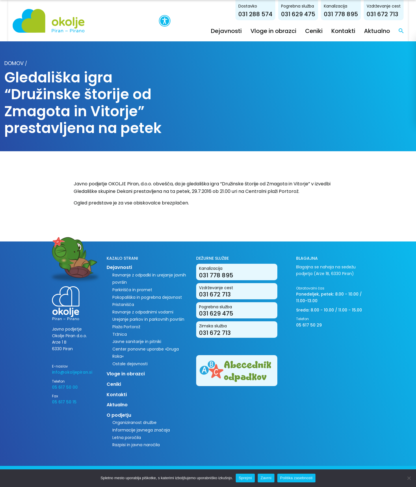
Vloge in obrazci (281, 31)
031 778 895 (349, 14)
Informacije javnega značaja (141, 430)
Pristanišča (123, 304)
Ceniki (322, 31)
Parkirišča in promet (132, 289)
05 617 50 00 (65, 387)
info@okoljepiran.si (72, 372)
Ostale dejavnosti (130, 363)
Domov (14, 63)
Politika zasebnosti (296, 478)
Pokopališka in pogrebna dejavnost (147, 297)
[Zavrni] (409, 478)
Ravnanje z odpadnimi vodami (142, 312)
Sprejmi (245, 478)
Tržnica (119, 334)
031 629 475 (306, 14)
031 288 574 (263, 14)
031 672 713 (390, 14)
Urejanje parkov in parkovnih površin (148, 319)
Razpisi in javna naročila (136, 445)
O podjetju (119, 415)
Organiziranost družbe (134, 422)
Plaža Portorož (126, 326)
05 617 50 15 (64, 402)
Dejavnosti (234, 31)
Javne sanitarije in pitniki (136, 341)
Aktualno (385, 31)
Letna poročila (126, 437)
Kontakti (351, 31)
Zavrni (266, 478)
